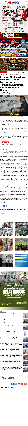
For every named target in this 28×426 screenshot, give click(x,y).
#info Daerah (16, 209)
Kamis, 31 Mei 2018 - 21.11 (6, 93)
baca (20, 92)
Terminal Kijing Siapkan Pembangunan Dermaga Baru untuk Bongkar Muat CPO (12, 326)
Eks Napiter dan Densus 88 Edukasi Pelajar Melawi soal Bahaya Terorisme (11, 362)
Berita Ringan (5, 74)
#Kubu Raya (22, 209)
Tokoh (20, 74)
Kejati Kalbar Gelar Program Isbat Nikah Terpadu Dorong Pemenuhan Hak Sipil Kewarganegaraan (10, 321)
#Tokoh (7, 211)
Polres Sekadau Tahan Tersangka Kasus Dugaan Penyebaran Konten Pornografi (12, 356)
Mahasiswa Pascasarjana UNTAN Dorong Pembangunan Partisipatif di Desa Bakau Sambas (10, 339)
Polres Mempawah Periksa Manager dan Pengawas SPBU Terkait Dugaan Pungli (10, 314)
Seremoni (16, 74)
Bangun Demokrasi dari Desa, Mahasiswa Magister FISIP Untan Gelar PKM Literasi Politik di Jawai (12, 345)
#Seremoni (3, 211)
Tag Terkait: (3, 209)
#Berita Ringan (10, 209)
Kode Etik (7, 387)
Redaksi (2, 387)
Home (1, 74)
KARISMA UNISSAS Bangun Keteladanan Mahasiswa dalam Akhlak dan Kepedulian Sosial (12, 350)
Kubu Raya (13, 74)
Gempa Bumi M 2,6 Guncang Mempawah (10, 331)
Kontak (11, 387)
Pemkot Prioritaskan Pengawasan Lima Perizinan (6, 268)
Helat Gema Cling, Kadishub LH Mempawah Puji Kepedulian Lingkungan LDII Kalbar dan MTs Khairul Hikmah (12, 368)
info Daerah (9, 74)
